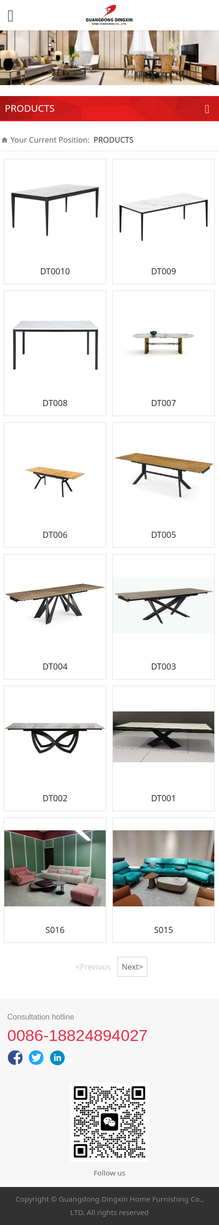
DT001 (163, 798)
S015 (163, 929)
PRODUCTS (114, 140)
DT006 (55, 534)
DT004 (55, 666)
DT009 (163, 271)
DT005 (163, 534)
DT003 (163, 666)
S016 (55, 929)
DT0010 (55, 271)
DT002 (55, 798)
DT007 (163, 402)
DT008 (55, 402)
